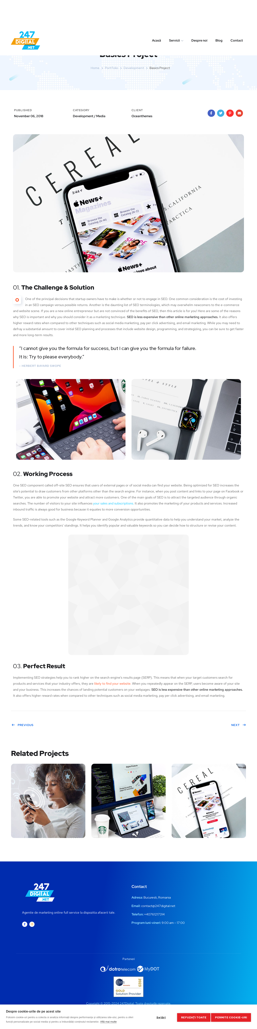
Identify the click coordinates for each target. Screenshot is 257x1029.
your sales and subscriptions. (113, 503)
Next (238, 725)
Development (134, 68)
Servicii (174, 15)
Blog (218, 15)
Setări (159, 1017)
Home (95, 68)
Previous (22, 725)
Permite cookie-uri (231, 1017)
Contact (236, 15)
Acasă (156, 15)
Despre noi (199, 15)
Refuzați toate (192, 1017)
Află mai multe (108, 1021)
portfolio (111, 68)
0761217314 (156, 914)
